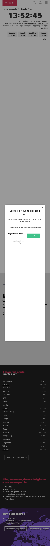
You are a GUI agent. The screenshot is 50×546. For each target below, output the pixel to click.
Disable (33, 236)
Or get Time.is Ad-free (16, 234)
